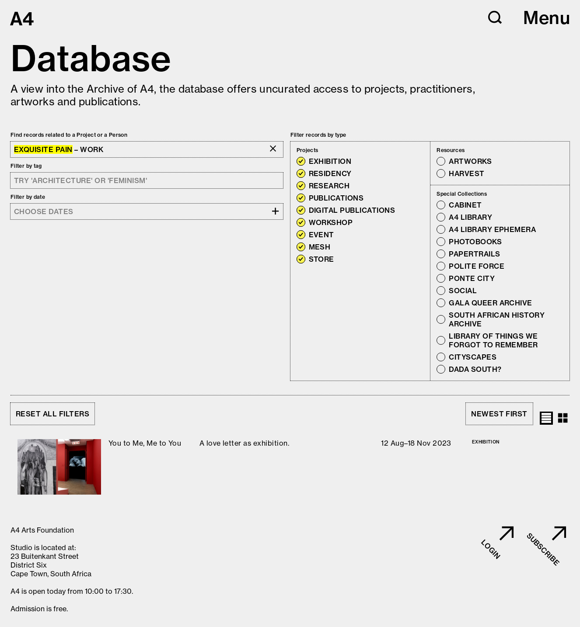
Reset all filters (52, 413)
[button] (495, 17)
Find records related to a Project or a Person (68, 135)
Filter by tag (26, 166)
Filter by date (27, 197)
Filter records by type (318, 135)
